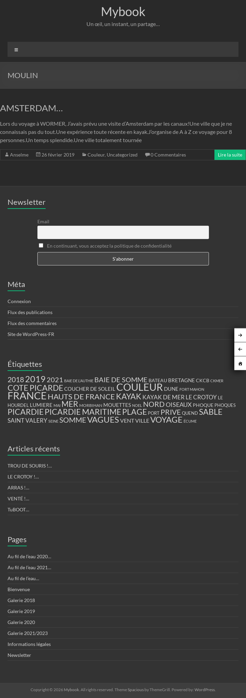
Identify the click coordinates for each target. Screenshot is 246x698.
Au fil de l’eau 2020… (29, 556)
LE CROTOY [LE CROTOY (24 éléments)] (201, 397)
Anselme (19, 155)
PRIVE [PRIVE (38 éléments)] (171, 412)
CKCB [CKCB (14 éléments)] (202, 380)
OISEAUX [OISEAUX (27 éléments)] (179, 404)
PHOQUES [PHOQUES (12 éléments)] (225, 405)
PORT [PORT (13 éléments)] (154, 413)
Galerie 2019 (21, 611)
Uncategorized (122, 155)
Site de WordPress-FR (31, 334)
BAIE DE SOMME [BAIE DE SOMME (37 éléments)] (121, 379)
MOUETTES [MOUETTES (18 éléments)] (117, 405)
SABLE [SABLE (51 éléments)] (210, 411)
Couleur (96, 155)
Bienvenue (19, 589)
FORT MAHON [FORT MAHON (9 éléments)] (191, 389)
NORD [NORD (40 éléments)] (154, 404)
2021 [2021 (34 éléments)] (55, 380)
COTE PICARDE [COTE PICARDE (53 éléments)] (35, 387)
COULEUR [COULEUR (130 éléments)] (139, 387)
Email (43, 221)
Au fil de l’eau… (23, 578)
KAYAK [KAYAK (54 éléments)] (128, 396)
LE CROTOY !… (23, 476)
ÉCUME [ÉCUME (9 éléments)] (190, 421)
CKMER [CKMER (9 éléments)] (216, 380)
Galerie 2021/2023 (28, 633)
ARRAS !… (18, 487)
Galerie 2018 (21, 600)
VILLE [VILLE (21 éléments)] (142, 420)
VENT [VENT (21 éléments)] (127, 420)
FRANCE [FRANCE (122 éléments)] (27, 395)
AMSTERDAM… (31, 107)
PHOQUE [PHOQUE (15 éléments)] (203, 405)
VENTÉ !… (18, 498)
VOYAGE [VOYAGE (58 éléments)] (166, 419)
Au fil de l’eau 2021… (29, 567)
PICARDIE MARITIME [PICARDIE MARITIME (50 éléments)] (83, 411)
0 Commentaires (168, 155)
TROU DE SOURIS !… (30, 466)
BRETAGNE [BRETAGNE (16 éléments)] (181, 380)
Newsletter (19, 655)
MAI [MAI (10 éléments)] (57, 405)
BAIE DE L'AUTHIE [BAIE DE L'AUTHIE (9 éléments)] (78, 380)
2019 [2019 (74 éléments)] (35, 379)
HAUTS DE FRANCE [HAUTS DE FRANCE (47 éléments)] (81, 396)
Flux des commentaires (32, 323)
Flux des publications (30, 312)
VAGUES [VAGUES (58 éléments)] (103, 419)
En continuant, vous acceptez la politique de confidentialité (105, 246)
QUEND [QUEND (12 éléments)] (190, 413)
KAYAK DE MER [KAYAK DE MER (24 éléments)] (163, 397)
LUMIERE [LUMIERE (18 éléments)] (41, 405)
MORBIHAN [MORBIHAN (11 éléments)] (90, 405)
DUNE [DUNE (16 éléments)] (171, 389)
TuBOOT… (18, 509)
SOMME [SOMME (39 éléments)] (72, 420)
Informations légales (29, 644)
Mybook (123, 11)
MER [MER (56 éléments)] (69, 404)
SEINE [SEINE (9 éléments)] (53, 421)
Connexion (19, 301)
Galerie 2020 (21, 622)
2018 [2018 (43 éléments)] (16, 379)
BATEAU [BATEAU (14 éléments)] (158, 380)
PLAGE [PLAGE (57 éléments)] (134, 411)
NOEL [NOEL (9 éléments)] (137, 405)
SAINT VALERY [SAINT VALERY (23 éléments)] (27, 420)
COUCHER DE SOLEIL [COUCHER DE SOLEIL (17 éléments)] (89, 389)
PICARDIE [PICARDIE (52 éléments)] (26, 411)
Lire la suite (230, 155)
